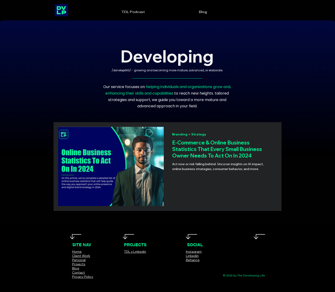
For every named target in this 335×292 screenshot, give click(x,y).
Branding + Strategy (189, 134)
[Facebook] (180, 267)
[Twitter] (187, 267)
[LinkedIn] (201, 267)
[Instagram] (194, 267)
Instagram (194, 251)
